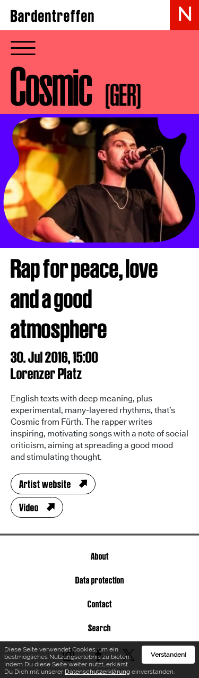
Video (29, 507)
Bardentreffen (53, 15)
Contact (100, 604)
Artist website (45, 484)
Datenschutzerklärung (97, 673)
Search (99, 627)
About (100, 556)
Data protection (99, 580)
